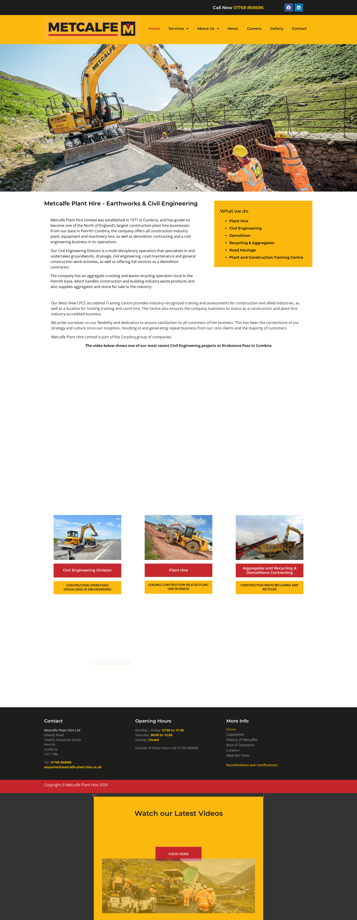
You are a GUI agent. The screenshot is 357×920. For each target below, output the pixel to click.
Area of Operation (240, 745)
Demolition (239, 235)
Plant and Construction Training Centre (266, 257)
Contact (299, 28)
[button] (5, 118)
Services (178, 29)
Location (233, 750)
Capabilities (235, 734)
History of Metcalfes (242, 739)
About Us (208, 29)
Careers (254, 28)
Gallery (276, 28)
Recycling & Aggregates (251, 243)
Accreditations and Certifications (252, 765)
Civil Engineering (245, 228)
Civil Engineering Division (87, 565)
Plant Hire (238, 221)
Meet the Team (238, 755)
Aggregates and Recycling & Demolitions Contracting (269, 566)
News (233, 28)
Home (154, 28)
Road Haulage (242, 250)
